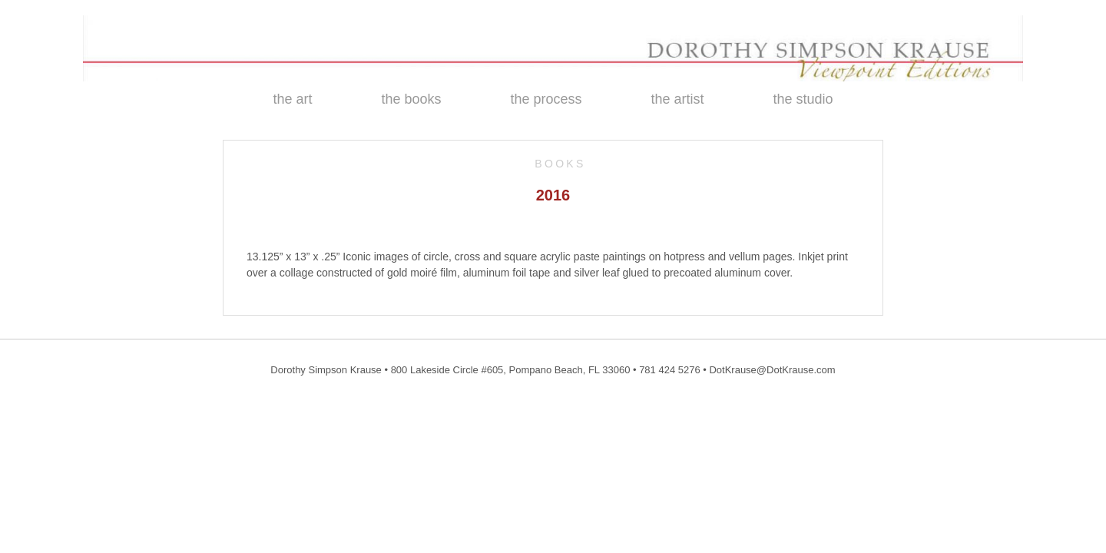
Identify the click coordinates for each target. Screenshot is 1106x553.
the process (545, 99)
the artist (677, 99)
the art (292, 99)
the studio (803, 99)
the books (411, 99)
